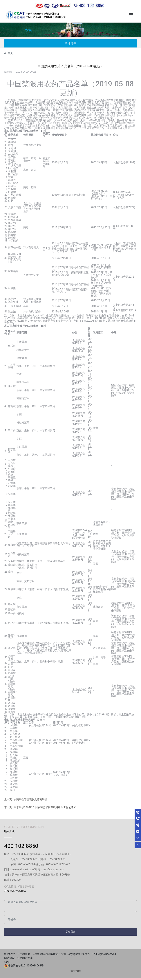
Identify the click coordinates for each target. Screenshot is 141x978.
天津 (31, 957)
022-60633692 (20, 854)
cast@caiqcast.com (54, 869)
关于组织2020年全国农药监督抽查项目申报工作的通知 (45, 807)
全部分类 (70, 43)
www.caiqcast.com (23, 869)
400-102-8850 (21, 846)
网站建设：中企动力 (15, 957)
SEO (8, 961)
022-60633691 (29, 859)
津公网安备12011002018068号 (26, 965)
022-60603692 (54, 864)
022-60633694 (26, 864)
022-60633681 (57, 859)
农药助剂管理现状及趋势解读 (30, 799)
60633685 (48, 854)
